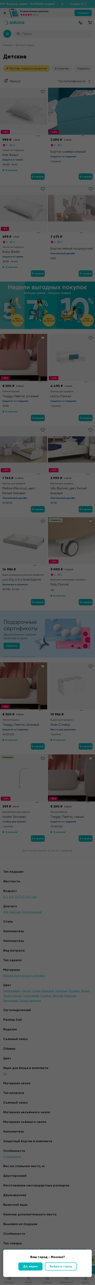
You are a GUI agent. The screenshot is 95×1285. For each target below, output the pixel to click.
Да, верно (30, 1266)
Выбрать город (61, 1266)
